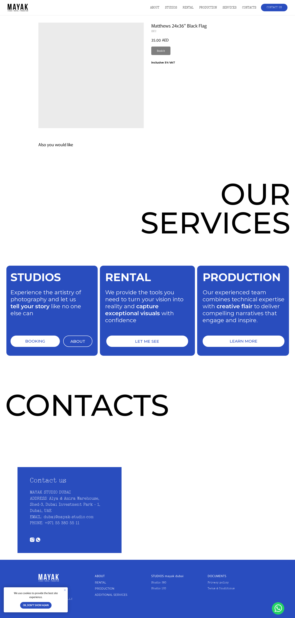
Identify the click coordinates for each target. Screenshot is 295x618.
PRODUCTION (208, 7)
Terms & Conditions (221, 588)
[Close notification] (65, 590)
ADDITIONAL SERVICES (111, 595)
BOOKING (35, 341)
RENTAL (188, 7)
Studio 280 (158, 582)
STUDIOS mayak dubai (167, 576)
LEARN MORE (243, 341)
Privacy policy (218, 582)
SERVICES (229, 7)
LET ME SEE (147, 341)
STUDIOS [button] (171, 7)
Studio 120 (158, 588)
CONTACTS (249, 7)
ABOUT (154, 7)
